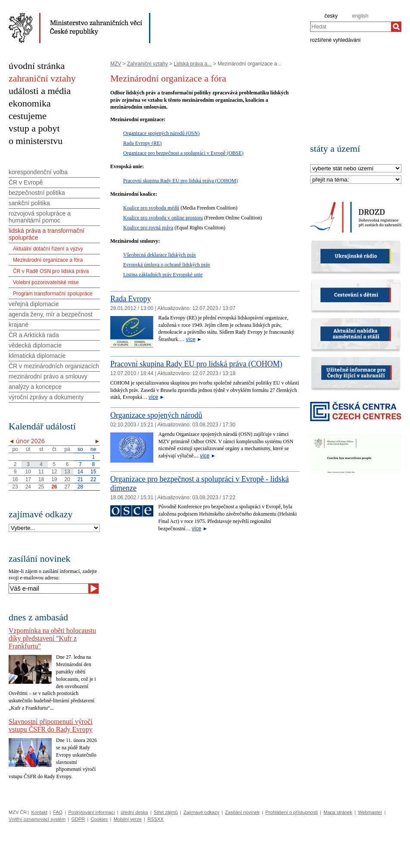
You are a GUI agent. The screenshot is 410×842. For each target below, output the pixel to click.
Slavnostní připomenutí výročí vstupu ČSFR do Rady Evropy (51, 725)
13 (67, 472)
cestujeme (28, 115)
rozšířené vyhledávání (335, 39)
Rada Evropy (130, 298)
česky (331, 16)
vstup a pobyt (34, 128)
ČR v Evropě (26, 182)
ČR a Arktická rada (34, 335)
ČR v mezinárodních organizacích (54, 366)
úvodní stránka (37, 65)
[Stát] (355, 168)
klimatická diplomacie (37, 355)
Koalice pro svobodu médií (151, 208)
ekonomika (30, 103)
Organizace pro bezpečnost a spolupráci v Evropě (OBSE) (183, 153)
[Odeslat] (93, 588)
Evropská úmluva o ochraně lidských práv (166, 265)
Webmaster (370, 812)
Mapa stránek (337, 812)
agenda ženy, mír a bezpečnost (50, 314)
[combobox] (350, 27)
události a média (40, 90)
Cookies (99, 819)
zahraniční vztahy (42, 78)
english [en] (360, 16)
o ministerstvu (35, 140)
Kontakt (39, 812)
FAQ (57, 812)
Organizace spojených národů (156, 415)
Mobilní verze (128, 819)
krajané (18, 324)
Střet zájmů (166, 812)
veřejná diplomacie (34, 303)
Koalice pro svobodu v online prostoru (163, 218)
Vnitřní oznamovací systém (37, 819)
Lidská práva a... (192, 64)
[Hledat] (396, 27)
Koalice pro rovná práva (148, 228)
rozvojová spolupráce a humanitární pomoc (40, 217)
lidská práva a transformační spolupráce (46, 234)
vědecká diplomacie (35, 345)
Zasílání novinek (242, 812)
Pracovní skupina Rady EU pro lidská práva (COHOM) (180, 181)
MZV (115, 64)
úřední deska (134, 812)
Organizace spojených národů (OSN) (161, 133)
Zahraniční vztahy (147, 64)
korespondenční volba (38, 172)
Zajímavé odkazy (201, 812)
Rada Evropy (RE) (142, 143)
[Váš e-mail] (48, 588)
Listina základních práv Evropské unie (163, 275)
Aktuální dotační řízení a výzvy (48, 249)
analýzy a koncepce (35, 386)
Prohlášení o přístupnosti (291, 812)
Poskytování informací (91, 812)
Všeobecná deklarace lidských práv (159, 255)
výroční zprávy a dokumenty (46, 397)
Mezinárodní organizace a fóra (48, 260)
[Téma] (355, 180)
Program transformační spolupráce (53, 294)
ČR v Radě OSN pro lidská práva (51, 271)
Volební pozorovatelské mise (46, 282)
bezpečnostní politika (37, 192)
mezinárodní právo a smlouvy (48, 376)
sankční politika (29, 203)
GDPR (78, 819)
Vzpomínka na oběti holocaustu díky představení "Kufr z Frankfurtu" (52, 638)
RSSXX (155, 819)
